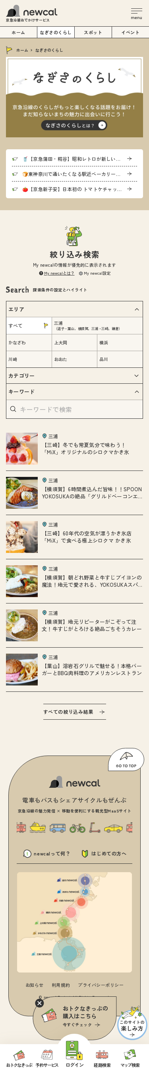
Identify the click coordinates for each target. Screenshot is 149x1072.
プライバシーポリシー (101, 985)
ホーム (22, 50)
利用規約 (61, 985)
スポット (93, 32)
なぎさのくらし (56, 32)
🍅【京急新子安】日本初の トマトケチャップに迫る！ (79, 189)
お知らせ (34, 985)
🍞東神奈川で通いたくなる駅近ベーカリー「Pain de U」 (79, 173)
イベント (130, 32)
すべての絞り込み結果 (68, 711)
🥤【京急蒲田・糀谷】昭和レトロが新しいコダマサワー (79, 158)
